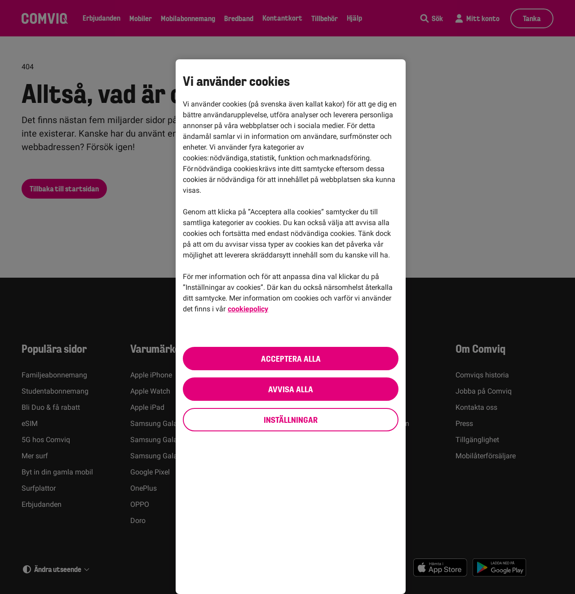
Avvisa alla (290, 389)
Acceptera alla (291, 358)
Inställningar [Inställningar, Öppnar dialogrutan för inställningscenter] (291, 420)
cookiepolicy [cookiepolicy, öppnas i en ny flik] (248, 309)
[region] (291, 326)
